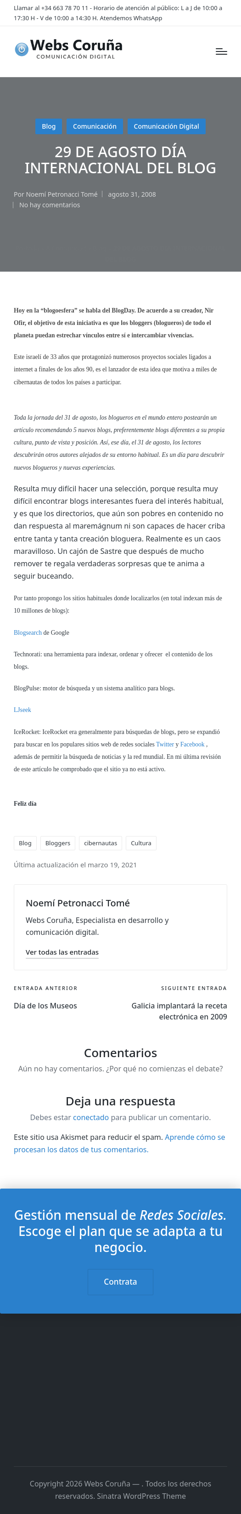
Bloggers (58, 843)
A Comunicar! (66, 248)
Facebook (192, 744)
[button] (62, 952)
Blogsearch (28, 632)
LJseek (22, 709)
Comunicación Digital (166, 126)
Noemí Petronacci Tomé (78, 903)
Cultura (141, 843)
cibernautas (100, 843)
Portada (27, 248)
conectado (91, 1117)
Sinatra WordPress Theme (141, 1496)
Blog (49, 126)
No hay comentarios (49, 204)
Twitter (165, 744)
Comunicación (95, 126)
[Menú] (221, 51)
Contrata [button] (120, 1281)
